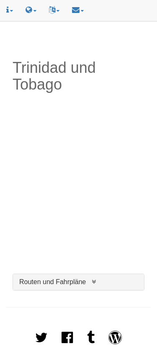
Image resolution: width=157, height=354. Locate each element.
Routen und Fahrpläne (52, 281)
